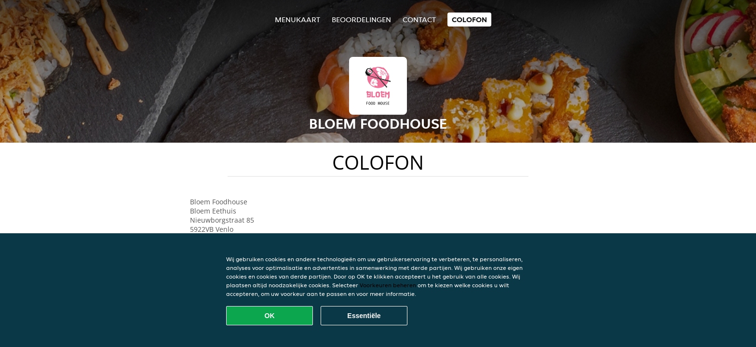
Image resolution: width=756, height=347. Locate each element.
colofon (469, 19)
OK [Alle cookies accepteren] (270, 316)
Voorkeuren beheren (388, 285)
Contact (419, 19)
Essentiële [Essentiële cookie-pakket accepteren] (363, 316)
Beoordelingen (361, 19)
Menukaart (297, 19)
